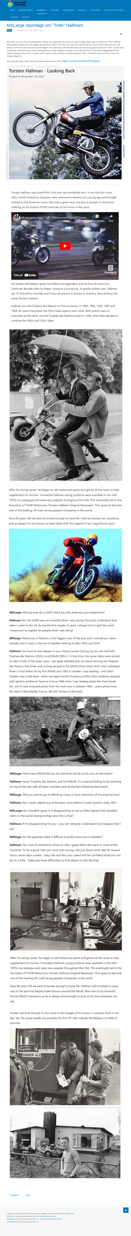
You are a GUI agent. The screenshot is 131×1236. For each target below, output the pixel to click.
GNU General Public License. (46, 1216)
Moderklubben (25, 10)
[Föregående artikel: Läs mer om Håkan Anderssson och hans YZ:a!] (14, 1195)
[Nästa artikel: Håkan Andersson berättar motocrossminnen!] (28, 1195)
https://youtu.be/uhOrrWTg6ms (81, 61)
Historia (55, 10)
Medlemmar (68, 10)
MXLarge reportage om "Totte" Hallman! (53, 25)
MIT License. (58, 1219)
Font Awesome (12, 1222)
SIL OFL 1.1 (34, 1222)
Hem (12, 10)
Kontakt (26, 17)
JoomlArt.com (69, 1213)
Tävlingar (95, 10)
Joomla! (9, 1216)
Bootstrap (10, 1219)
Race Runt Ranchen (113, 10)
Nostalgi (82, 10)
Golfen (14, 17)
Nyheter (42, 10)
